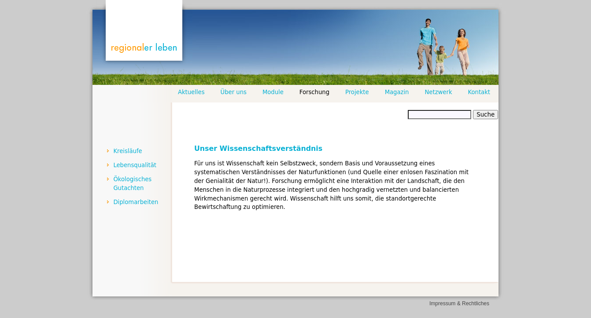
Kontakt (479, 92)
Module (273, 92)
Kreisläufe (127, 151)
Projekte (357, 92)
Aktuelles (191, 92)
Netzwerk (438, 92)
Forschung (314, 92)
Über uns (234, 92)
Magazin (397, 92)
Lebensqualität (134, 165)
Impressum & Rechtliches (459, 303)
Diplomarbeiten (135, 202)
